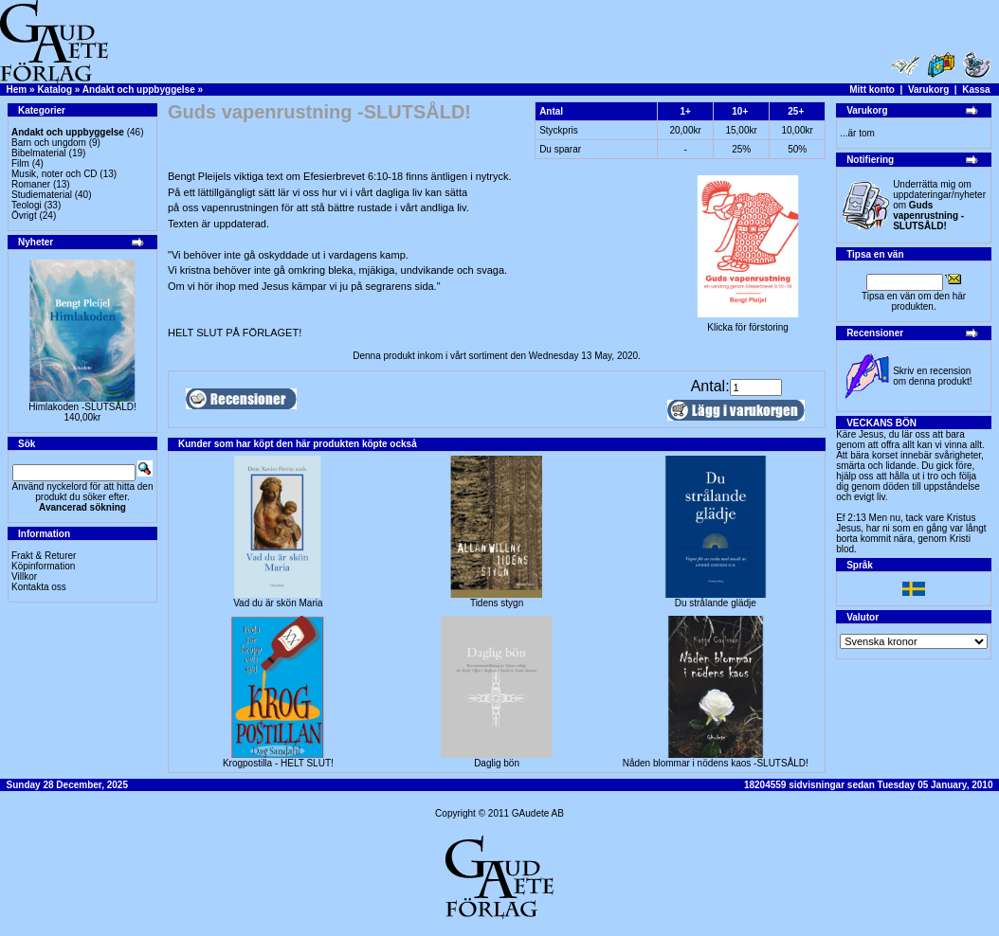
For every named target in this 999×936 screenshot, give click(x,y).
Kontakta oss (38, 587)
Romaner (30, 184)
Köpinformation (43, 566)
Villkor (24, 576)
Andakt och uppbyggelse (138, 89)
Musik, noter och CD (54, 174)
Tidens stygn (496, 603)
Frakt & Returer (43, 555)
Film (20, 163)
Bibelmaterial (38, 153)
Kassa (976, 89)
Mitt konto (872, 89)
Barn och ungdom (48, 142)
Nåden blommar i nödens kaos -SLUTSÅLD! (715, 763)
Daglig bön (496, 763)
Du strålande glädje (715, 603)
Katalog (54, 89)
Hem (17, 89)
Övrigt (24, 215)
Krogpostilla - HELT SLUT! (278, 763)
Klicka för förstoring (748, 323)
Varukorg (928, 89)
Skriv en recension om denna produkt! (932, 376)
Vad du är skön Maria (277, 603)
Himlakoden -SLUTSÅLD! (82, 407)
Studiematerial (41, 194)
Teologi (26, 205)
